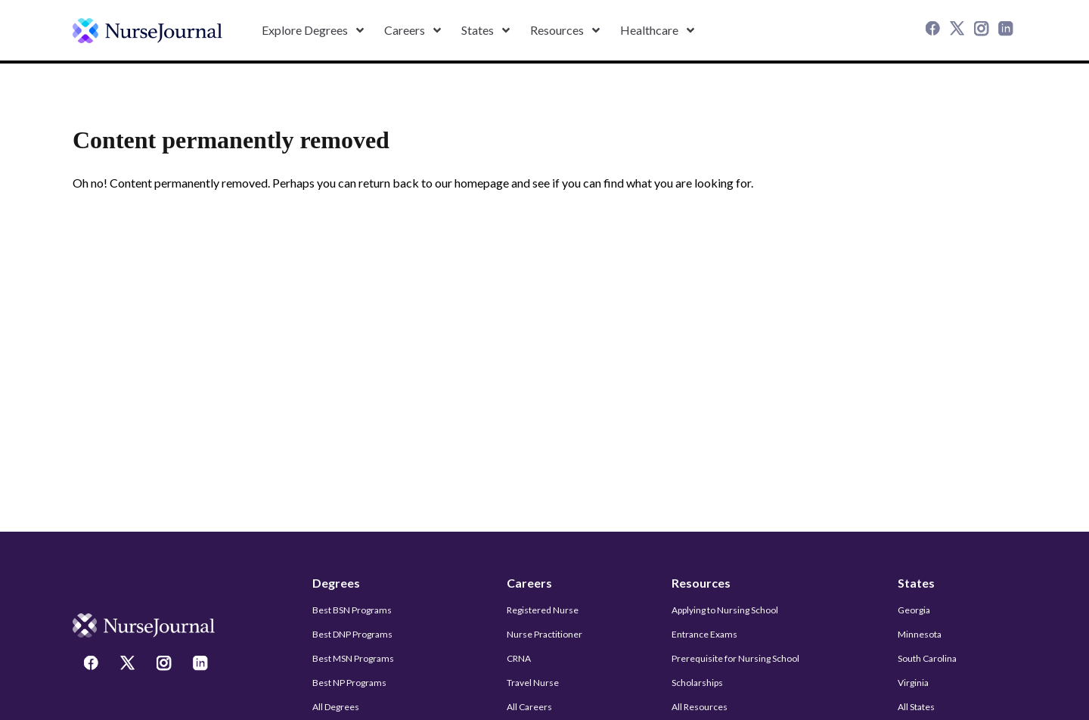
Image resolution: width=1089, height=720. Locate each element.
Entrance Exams (704, 634)
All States (916, 706)
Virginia (913, 682)
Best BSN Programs (352, 610)
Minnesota (920, 634)
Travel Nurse (533, 682)
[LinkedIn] (1007, 30)
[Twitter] (959, 30)
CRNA (519, 658)
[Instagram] (983, 30)
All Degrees (335, 706)
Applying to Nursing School (725, 610)
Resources (701, 583)
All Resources (700, 706)
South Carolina (927, 658)
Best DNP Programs (352, 634)
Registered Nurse (543, 610)
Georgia (914, 610)
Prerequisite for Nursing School (735, 658)
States (916, 583)
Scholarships (697, 682)
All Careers (529, 706)
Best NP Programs (349, 682)
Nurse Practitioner (544, 634)
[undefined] (147, 30)
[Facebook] (935, 30)
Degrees (336, 583)
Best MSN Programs (353, 658)
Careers (529, 583)
